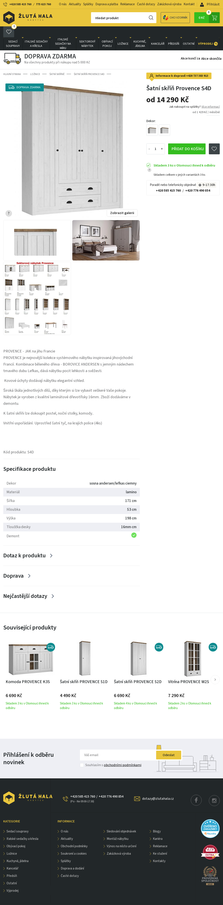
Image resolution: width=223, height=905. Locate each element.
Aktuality (75, 4)
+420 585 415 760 (20, 4)
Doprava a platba (106, 4)
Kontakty (159, 850)
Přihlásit (210, 4)
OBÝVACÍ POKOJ (107, 33)
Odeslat (169, 744)
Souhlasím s (113, 754)
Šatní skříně (56, 63)
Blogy (157, 820)
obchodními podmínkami (122, 754)
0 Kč (209, 17)
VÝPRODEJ (208, 33)
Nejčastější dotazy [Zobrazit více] (25, 585)
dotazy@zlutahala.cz (158, 787)
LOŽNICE (123, 33)
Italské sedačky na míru (63, 32)
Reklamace (127, 4)
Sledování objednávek (121, 820)
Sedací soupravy (13, 33)
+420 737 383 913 (197, 65)
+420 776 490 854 (197, 179)
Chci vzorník (160, 17)
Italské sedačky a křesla (36, 33)
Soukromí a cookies (74, 842)
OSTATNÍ (188, 33)
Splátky (88, 4)
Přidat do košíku (187, 138)
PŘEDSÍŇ (173, 33)
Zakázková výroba (169, 4)
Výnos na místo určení (121, 835)
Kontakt (189, 4)
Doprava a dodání (72, 857)
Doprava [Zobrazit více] (13, 565)
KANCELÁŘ (157, 33)
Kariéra (157, 828)
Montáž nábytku (117, 828)
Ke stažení (160, 842)
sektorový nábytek (87, 33)
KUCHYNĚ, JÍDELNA (139, 33)
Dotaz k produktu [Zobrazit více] (24, 545)
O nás (63, 4)
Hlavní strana (12, 63)
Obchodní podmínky (74, 835)
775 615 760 (43, 4)
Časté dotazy (146, 4)
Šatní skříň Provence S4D (89, 63)
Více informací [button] (210, 96)
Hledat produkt (91, 18)
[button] (215, 668)
